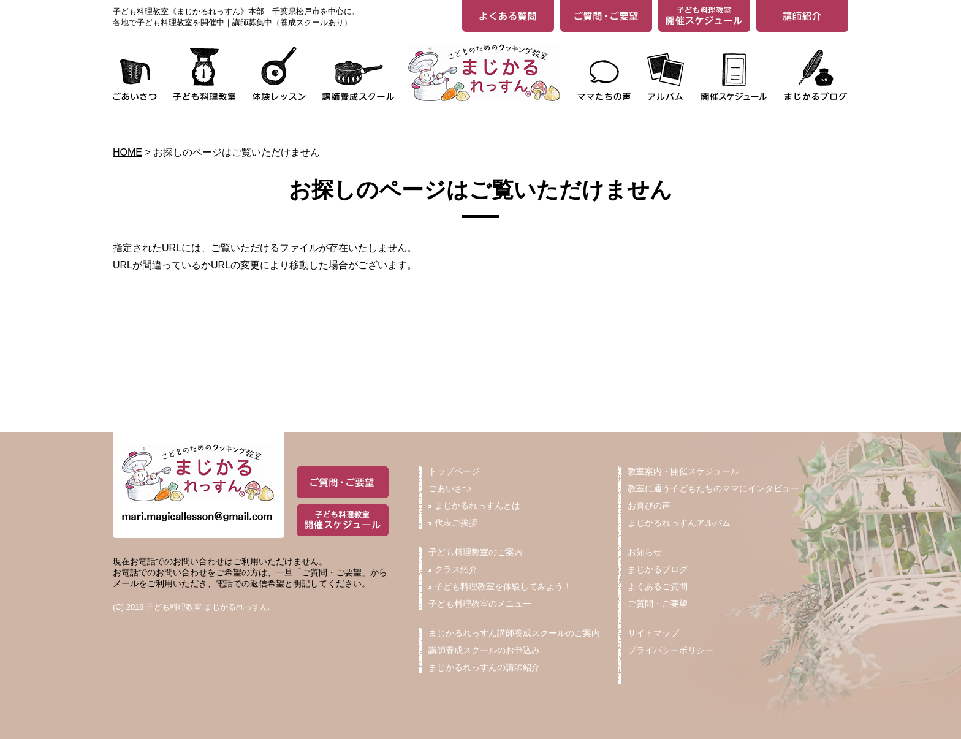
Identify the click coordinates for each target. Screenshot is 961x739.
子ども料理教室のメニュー (479, 603)
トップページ (454, 471)
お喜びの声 (649, 505)
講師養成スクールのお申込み (484, 650)
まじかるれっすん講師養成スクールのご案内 (514, 633)
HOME (127, 152)
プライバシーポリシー (670, 650)
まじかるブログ (658, 569)
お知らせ (645, 552)
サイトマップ (653, 633)
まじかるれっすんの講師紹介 (484, 667)
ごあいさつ (449, 488)
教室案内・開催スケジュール (683, 471)
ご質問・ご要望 (658, 603)
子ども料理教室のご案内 (475, 552)
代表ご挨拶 (452, 523)
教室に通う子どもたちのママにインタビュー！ (718, 488)
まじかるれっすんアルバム (679, 523)
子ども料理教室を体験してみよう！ (500, 586)
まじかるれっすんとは (474, 505)
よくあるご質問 (658, 586)
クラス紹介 (452, 569)
